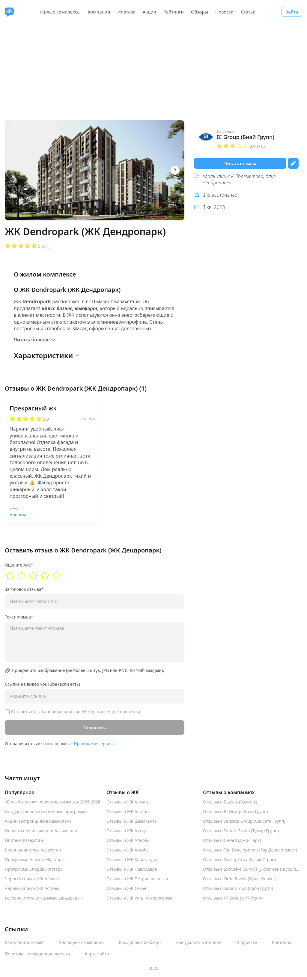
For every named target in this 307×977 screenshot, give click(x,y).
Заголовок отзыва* (24, 589)
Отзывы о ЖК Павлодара (131, 869)
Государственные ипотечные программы (46, 811)
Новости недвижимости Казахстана (41, 830)
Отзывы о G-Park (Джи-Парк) (232, 840)
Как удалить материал (199, 942)
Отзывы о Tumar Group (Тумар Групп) (241, 830)
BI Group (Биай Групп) (245, 137)
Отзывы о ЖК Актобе (127, 850)
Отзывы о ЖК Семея (127, 888)
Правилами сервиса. (95, 743)
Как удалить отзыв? (24, 942)
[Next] (175, 170)
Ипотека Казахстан (24, 840)
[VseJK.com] (9, 12)
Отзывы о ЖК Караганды (131, 859)
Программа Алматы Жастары (34, 859)
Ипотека (126, 12)
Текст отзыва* (19, 617)
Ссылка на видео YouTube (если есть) (42, 684)
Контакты (281, 942)
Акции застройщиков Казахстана (38, 821)
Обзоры (199, 12)
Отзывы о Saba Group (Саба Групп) (238, 888)
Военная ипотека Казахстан (33, 850)
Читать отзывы (240, 163)
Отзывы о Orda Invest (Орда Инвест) (239, 879)
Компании (99, 12)
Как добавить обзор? (140, 942)
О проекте (246, 942)
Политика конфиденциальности (37, 954)
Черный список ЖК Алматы (32, 879)
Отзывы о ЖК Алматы (128, 802)
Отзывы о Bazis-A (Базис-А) (230, 802)
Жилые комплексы (60, 12)
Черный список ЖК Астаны (32, 888)
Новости (224, 12)
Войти (291, 12)
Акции (149, 12)
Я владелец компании (81, 942)
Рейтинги (173, 12)
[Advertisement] (153, 69)
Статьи (248, 12)
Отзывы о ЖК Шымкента (131, 821)
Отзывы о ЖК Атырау (127, 840)
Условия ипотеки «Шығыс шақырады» (44, 898)
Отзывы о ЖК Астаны (127, 811)
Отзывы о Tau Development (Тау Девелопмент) (250, 850)
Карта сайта (97, 954)
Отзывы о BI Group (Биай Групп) (235, 811)
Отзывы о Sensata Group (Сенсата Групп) (244, 821)
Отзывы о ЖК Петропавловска (137, 879)
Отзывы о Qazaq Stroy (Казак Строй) (239, 859)
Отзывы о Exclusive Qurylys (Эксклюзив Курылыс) (252, 869)
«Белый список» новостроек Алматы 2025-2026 (52, 802)
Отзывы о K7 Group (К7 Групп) (233, 898)
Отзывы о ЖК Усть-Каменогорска (140, 898)
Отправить (94, 727)
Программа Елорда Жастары (34, 869)
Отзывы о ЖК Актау (126, 830)
